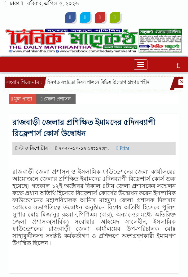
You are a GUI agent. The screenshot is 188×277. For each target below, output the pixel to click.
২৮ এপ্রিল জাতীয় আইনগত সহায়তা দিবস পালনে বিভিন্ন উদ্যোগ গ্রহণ (75, 82)
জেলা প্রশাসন (57, 98)
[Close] (181, 82)
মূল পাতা (21, 98)
